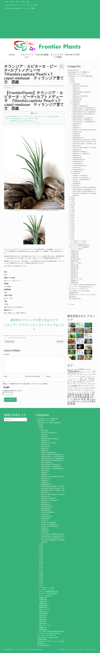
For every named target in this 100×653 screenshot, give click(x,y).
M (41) (73, 215)
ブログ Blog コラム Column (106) (79, 291)
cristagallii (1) (77, 183)
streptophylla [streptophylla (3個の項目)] (88, 369)
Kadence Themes (39, 649)
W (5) (72, 235)
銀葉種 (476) (75, 283)
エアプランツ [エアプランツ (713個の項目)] (81, 372)
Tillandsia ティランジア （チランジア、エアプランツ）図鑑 (21, 5)
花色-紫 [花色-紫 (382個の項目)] (85, 399)
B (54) (73, 80)
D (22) (73, 197)
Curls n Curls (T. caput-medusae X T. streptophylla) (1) (57, 538)
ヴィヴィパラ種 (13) (77, 249)
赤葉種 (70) (74, 281)
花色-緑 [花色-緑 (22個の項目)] (93, 399)
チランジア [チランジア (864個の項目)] (87, 381)
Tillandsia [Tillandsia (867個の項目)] (73, 371)
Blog (28, 1)
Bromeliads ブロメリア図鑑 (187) (79, 72)
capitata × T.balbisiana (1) (80, 106)
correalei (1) (76, 181)
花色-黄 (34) (74, 277)
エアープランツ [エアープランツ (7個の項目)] (87, 374)
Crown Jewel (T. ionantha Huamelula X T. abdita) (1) (56, 534)
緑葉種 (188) (75, 261)
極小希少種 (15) (75, 259)
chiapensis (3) (77, 149)
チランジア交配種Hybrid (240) (80, 245)
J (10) (72, 209)
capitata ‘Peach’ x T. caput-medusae (27, 85)
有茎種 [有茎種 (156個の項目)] (78, 397)
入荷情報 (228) (73, 292)
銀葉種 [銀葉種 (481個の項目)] (71, 403)
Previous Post (9, 341)
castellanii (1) (77, 127)
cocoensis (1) (77, 167)
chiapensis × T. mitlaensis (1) (81, 153)
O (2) (72, 219)
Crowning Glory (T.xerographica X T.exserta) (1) (55, 536)
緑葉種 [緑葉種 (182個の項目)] (85, 396)
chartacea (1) (77, 145)
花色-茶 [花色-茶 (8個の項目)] (69, 401)
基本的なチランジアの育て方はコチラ (21, 120)
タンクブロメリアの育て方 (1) (78, 288)
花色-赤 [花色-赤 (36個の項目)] (75, 401)
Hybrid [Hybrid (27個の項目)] (81, 369)
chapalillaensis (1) (78, 137)
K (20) (73, 211)
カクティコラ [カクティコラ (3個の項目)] (74, 376)
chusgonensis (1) (78, 161)
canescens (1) (77, 100)
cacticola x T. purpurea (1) (80, 86)
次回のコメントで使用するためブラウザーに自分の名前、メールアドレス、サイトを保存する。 (26, 383)
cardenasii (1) (77, 124)
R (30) (73, 225)
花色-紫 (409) (75, 267)
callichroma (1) (77, 98)
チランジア (52, 335)
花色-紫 (20, 337)
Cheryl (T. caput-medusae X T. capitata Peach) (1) (56, 494)
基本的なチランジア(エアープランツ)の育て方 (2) (84, 294)
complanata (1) (77, 171)
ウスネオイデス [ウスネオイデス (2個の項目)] (88, 372)
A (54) (72, 78)
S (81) (73, 227)
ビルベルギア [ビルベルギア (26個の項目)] (90, 388)
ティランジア (58, 335)
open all (69, 70)
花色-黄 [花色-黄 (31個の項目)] (86, 401)
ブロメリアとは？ (27, 55)
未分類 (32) (72, 297)
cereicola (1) (76, 136)
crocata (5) (76, 185)
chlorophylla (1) (77, 157)
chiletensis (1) (77, 155)
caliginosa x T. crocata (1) (80, 96)
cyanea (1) (76, 195)
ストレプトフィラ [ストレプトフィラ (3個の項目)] (74, 379)
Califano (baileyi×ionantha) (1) (82, 92)
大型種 (60, 85)
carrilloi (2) (76, 126)
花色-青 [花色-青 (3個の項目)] (81, 401)
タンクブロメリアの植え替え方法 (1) (80, 287)
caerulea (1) (76, 88)
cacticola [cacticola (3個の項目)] (76, 369)
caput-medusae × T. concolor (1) (82, 118)
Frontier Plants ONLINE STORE (13, 8)
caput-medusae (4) (78, 116)
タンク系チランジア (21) (78, 243)
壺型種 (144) (75, 251)
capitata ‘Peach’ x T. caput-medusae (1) (84, 110)
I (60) (72, 207)
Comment (6, 354)
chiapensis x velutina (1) (80, 151)
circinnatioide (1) (78, 163)
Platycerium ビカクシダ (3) (77, 74)
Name (6, 376)
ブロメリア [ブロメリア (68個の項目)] (72, 390)
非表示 (35, 113)
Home (6, 1)
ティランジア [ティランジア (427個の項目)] (75, 383)
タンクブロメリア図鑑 (29, 8)
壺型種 (56, 85)
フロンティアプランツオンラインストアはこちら (24, 122)
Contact (23, 1)
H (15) (73, 205)
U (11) (73, 231)
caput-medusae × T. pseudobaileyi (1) (84, 122)
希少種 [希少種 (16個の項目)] (72, 397)
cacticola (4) (76, 84)
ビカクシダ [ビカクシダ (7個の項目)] (81, 388)
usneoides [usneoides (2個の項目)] (82, 372)
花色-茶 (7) (74, 271)
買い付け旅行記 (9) (75, 298)
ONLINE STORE (72, 54)
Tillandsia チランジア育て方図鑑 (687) (80, 76)
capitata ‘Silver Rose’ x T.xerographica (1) (85, 112)
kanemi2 (9, 85)
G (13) (73, 203)
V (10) (73, 233)
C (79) (73, 82)
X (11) (73, 237)
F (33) (72, 201)
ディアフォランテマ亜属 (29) (80, 247)
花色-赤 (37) (74, 273)
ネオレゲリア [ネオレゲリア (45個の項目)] (82, 386)
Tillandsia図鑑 (42, 54)
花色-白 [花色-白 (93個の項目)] (76, 399)
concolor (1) (76, 173)
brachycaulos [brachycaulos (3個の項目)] (70, 369)
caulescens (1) (77, 131)
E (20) (73, 199)
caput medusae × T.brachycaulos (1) (84, 114)
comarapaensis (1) (78, 169)
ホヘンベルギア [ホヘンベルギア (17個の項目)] (84, 390)
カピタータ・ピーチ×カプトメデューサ (40, 335)
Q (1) (72, 223)
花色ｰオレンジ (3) (76, 279)
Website (48, 376)
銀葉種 (8, 87)
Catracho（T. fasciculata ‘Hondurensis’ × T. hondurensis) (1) (59, 476)
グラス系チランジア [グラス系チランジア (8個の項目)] (85, 376)
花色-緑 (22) (74, 269)
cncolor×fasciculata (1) (79, 165)
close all (75, 70)
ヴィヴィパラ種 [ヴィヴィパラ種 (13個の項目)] (89, 392)
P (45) (73, 221)
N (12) (73, 217)
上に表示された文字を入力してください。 (13, 390)
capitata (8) (76, 104)
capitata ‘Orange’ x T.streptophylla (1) (84, 108)
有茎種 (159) (75, 257)
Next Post (60, 341)
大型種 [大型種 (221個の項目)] (85, 394)
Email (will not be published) (32, 376)
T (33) (72, 229)
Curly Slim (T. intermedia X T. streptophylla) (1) (55, 540)
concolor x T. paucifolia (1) (80, 177)
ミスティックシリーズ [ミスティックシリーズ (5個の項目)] (77, 392)
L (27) (72, 213)
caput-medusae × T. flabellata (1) (82, 120)
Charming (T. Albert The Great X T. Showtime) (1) (56, 488)
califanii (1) (76, 90)
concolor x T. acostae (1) (80, 175)
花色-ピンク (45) (76, 263)
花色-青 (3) (74, 275)
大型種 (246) (75, 253)
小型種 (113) (75, 255)
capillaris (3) (76, 102)
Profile (12, 1)
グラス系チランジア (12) (78, 241)
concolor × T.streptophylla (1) (81, 179)
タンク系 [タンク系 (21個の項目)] (76, 381)
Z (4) (72, 239)
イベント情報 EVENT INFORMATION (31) (82, 285)
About (17, 1)
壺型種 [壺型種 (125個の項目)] (78, 394)
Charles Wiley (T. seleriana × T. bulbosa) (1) (86, 139)
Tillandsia (23, 335)
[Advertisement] (50, 24)
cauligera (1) (76, 133)
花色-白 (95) (74, 265)
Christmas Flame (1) (79, 159)
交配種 (10, 337)
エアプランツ (29, 335)
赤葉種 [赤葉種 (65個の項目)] (92, 401)
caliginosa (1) (77, 94)
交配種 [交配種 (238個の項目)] (71, 394)
